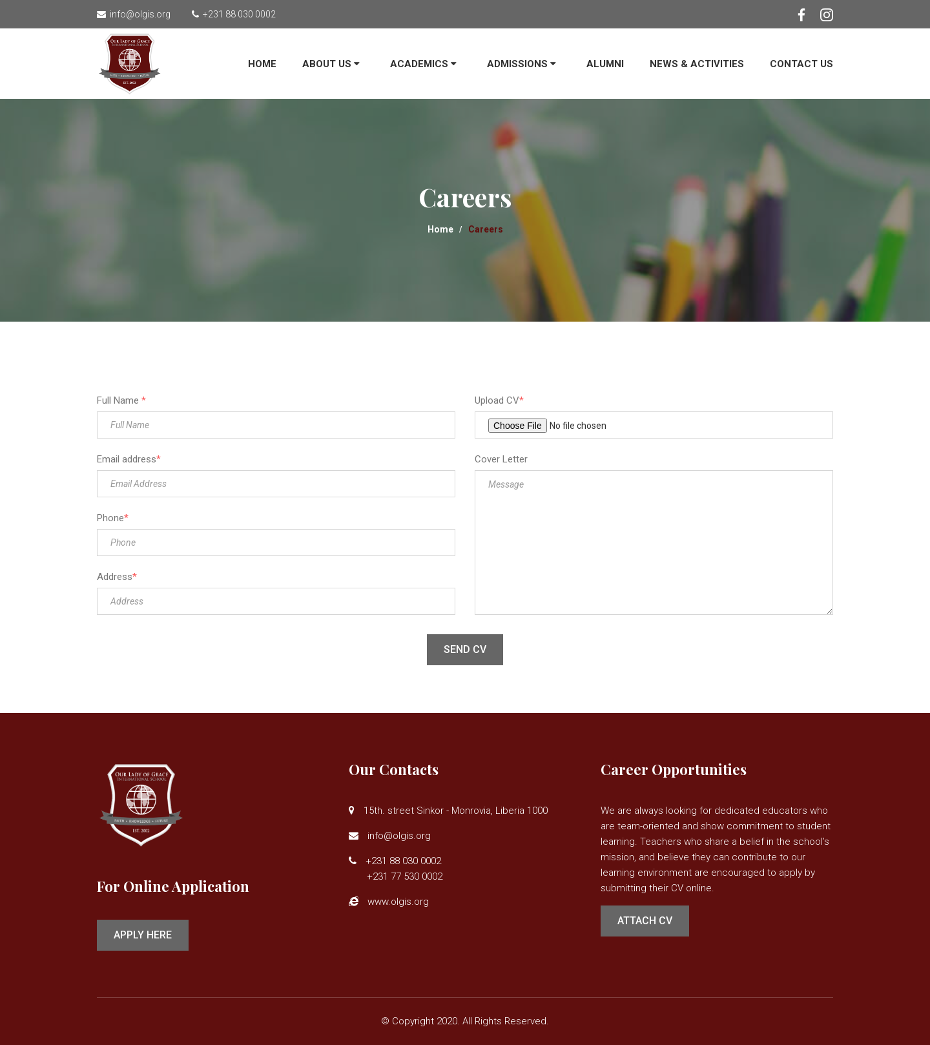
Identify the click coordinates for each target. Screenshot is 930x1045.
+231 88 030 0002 (237, 14)
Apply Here (143, 935)
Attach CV (644, 921)
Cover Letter (501, 459)
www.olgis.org (398, 901)
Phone (113, 518)
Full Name (121, 400)
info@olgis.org (138, 14)
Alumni (605, 64)
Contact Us (801, 64)
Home (262, 64)
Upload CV (499, 400)
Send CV (465, 649)
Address (117, 577)
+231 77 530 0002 (395, 876)
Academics (423, 64)
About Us (331, 64)
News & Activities (697, 64)
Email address (129, 459)
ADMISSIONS (521, 64)
